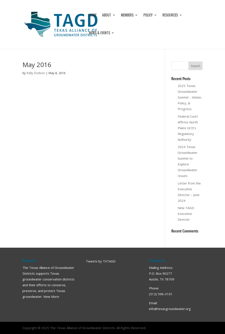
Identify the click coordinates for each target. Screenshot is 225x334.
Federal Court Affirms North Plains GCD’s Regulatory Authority (188, 128)
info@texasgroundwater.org (170, 309)
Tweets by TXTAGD (101, 261)
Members (127, 15)
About (106, 15)
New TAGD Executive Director (186, 214)
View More (51, 296)
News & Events (99, 33)
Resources (170, 15)
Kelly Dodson (36, 73)
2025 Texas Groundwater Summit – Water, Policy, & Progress (190, 97)
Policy (148, 15)
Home (93, 15)
